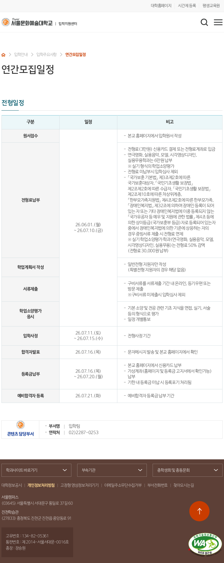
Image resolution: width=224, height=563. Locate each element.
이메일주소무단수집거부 (123, 485)
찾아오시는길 (183, 485)
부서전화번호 (157, 485)
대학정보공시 (11, 485)
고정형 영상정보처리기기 (79, 485)
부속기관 (109, 470)
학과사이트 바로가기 (34, 470)
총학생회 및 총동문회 (185, 471)
